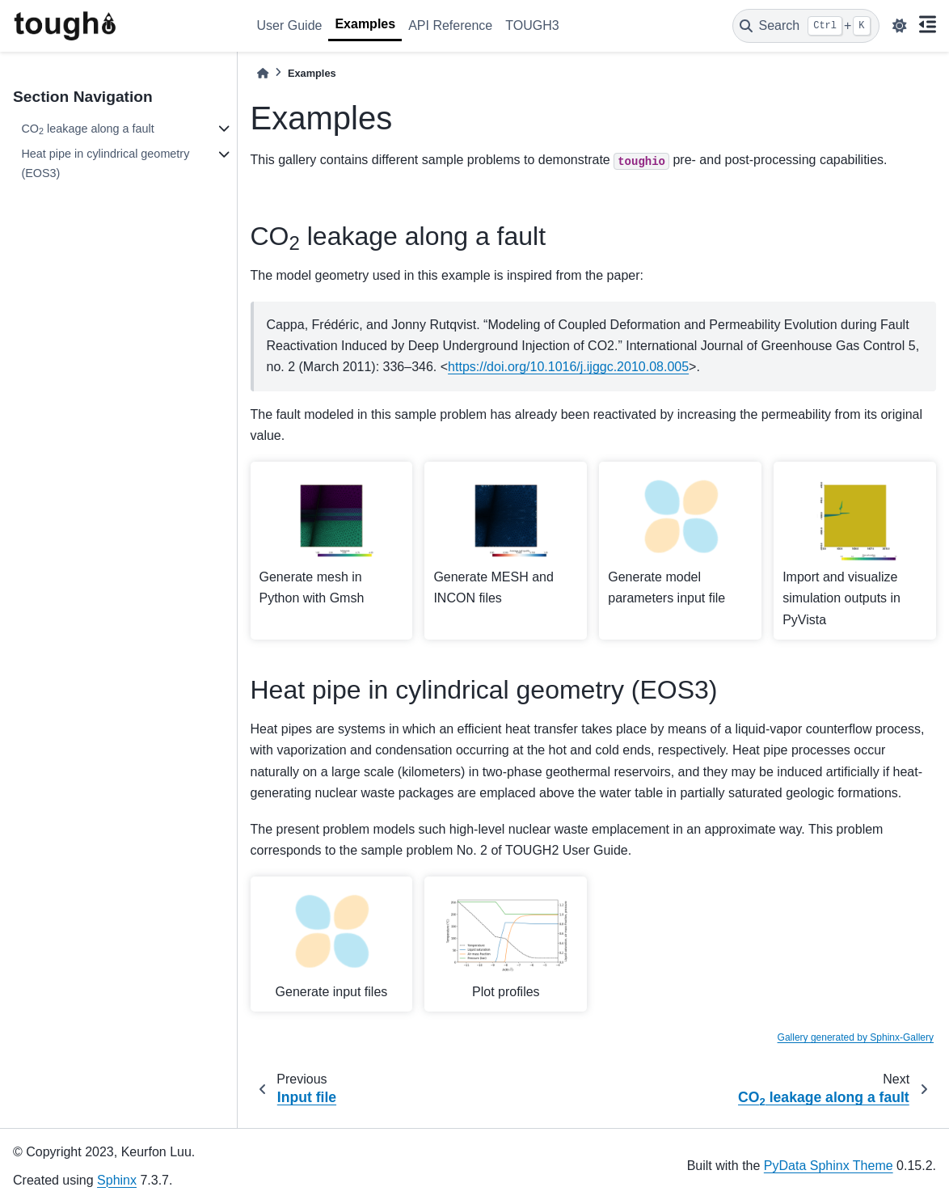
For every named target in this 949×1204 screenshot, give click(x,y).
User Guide (290, 25)
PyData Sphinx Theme (828, 1165)
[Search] (805, 26)
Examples (365, 24)
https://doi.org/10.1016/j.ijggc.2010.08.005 (568, 367)
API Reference (450, 25)
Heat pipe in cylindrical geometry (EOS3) (105, 163)
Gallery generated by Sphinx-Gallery (856, 1037)
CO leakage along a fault (87, 129)
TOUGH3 (532, 25)
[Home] (262, 73)
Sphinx (117, 1180)
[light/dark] (899, 26)
